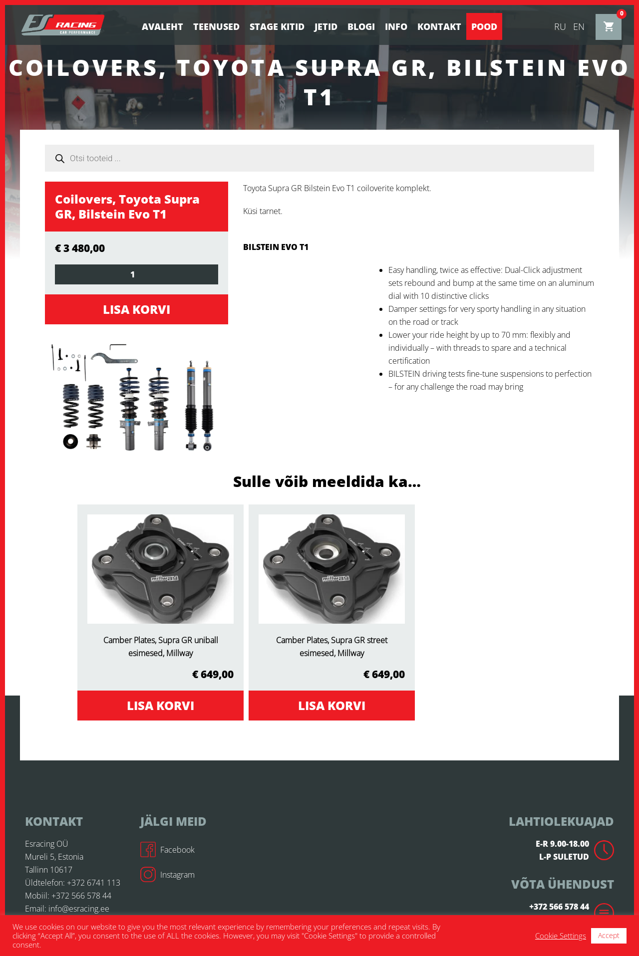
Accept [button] (609, 935)
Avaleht (162, 26)
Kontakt (439, 26)
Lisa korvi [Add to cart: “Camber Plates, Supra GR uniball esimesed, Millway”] (160, 705)
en (579, 26)
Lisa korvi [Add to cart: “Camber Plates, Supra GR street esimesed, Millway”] (331, 705)
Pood (484, 26)
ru (560, 26)
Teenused (216, 26)
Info (396, 26)
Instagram (167, 875)
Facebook (167, 850)
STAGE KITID (277, 26)
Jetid (326, 26)
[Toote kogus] (136, 274)
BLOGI (361, 26)
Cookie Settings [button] (560, 935)
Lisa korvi (136, 309)
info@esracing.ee (78, 908)
